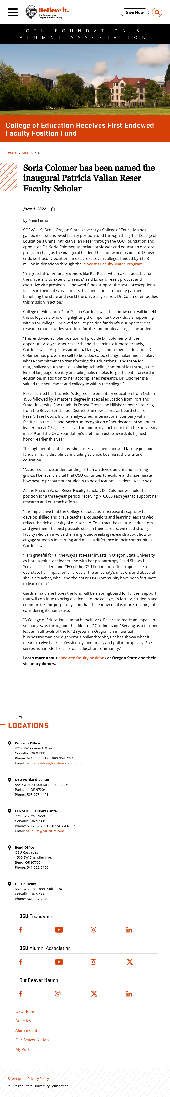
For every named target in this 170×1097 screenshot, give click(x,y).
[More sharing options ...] (53, 209)
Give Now (135, 12)
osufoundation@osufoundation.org (54, 763)
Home (12, 152)
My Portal (24, 1049)
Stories (27, 152)
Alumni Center (28, 1030)
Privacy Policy (38, 1078)
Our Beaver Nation (32, 1040)
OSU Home (25, 1011)
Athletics (23, 1021)
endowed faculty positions (82, 658)
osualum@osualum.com (45, 831)
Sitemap (14, 1078)
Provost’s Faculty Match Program (112, 264)
